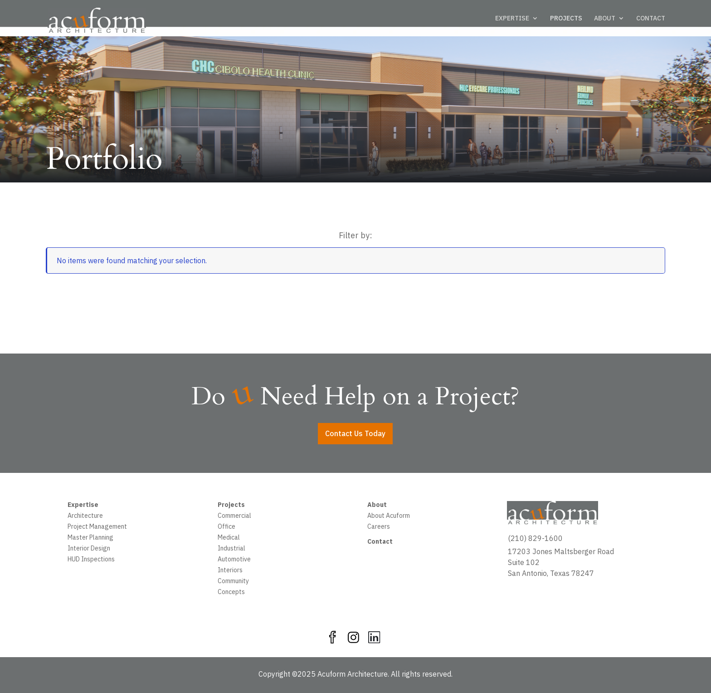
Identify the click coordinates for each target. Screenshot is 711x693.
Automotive (234, 560)
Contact (380, 542)
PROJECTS (566, 18)
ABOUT (604, 18)
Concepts (231, 593)
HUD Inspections (91, 560)
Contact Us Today (355, 433)
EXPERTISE (512, 18)
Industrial (231, 549)
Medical (229, 538)
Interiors (230, 571)
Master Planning (90, 538)
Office (226, 527)
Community (233, 582)
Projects (231, 505)
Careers (378, 527)
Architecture (85, 516)
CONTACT (650, 18)
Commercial (234, 516)
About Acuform (388, 516)
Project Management (97, 527)
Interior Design (89, 549)
